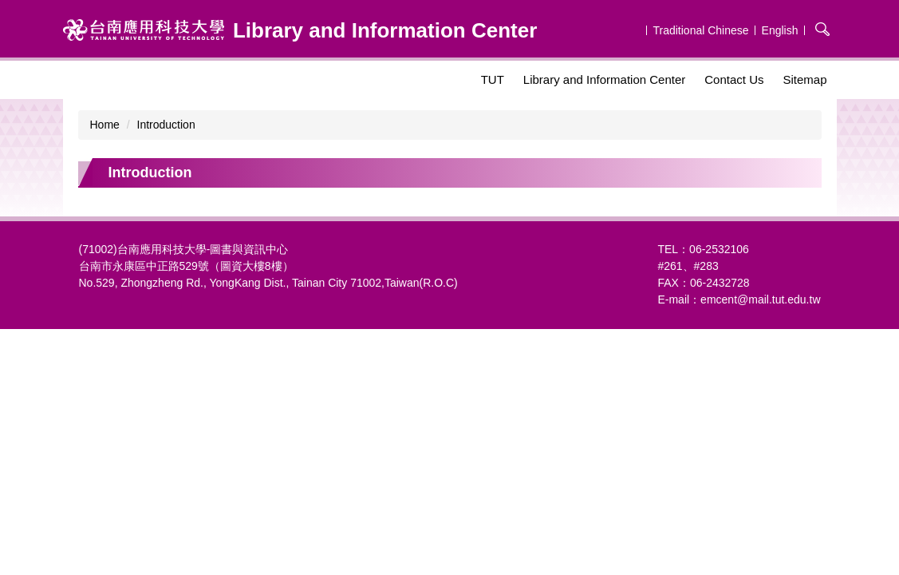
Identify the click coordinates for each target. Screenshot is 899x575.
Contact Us (733, 79)
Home (105, 124)
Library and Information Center (604, 79)
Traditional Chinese (700, 30)
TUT (492, 79)
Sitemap (804, 79)
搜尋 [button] (822, 28)
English (780, 30)
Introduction (166, 124)
